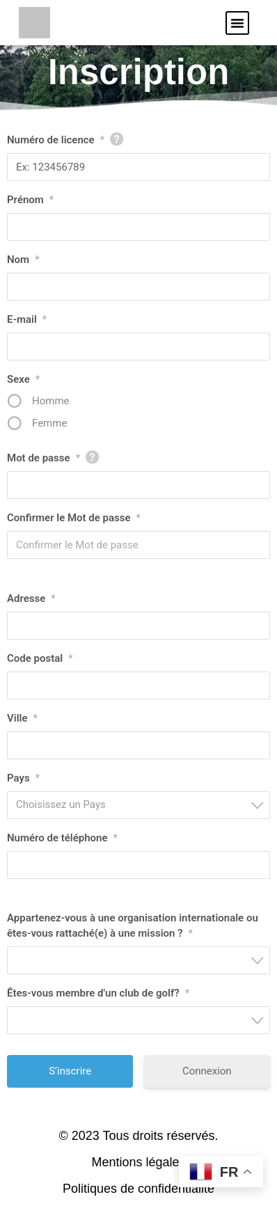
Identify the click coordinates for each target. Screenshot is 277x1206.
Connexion (207, 1071)
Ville (22, 718)
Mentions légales (138, 1162)
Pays (23, 778)
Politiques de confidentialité (138, 1189)
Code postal (39, 658)
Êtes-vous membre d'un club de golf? (98, 993)
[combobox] (138, 805)
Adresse (31, 598)
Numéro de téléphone (62, 838)
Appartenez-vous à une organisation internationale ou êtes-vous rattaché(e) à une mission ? (132, 926)
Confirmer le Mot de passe (74, 517)
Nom (23, 259)
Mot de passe (43, 458)
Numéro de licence (55, 140)
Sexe (23, 379)
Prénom (30, 199)
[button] (237, 23)
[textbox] (142, 805)
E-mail (27, 319)
